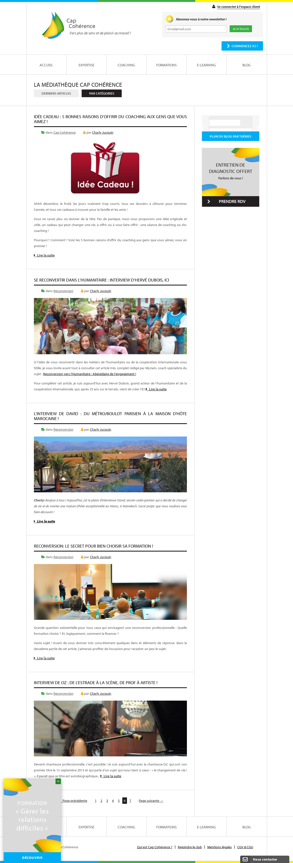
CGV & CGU (245, 847)
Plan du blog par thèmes (230, 136)
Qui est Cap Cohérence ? (154, 847)
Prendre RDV (232, 201)
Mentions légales (219, 847)
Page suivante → (151, 800)
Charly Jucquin (102, 132)
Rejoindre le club (190, 847)
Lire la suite (44, 255)
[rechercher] (224, 122)
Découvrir (32, 857)
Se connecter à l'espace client (238, 6)
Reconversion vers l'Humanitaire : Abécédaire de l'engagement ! (89, 374)
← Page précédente (72, 800)
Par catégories (101, 93)
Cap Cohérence (65, 132)
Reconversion (63, 291)
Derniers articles (56, 93)
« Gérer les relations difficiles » (32, 816)
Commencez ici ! (245, 46)
